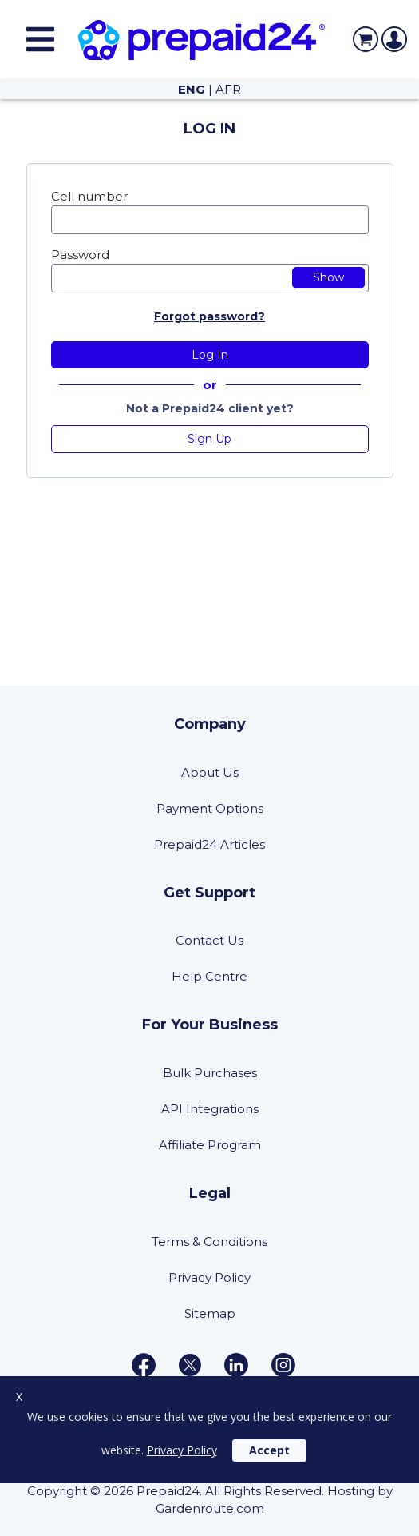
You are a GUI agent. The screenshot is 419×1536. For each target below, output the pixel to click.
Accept (269, 1450)
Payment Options (209, 808)
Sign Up (209, 439)
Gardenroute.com (210, 1508)
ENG (191, 89)
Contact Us (209, 940)
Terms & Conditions (209, 1241)
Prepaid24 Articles (209, 844)
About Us (210, 772)
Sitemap (209, 1313)
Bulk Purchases (210, 1072)
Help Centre (209, 976)
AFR (228, 89)
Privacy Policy (209, 1277)
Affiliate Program (210, 1144)
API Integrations (210, 1108)
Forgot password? (209, 316)
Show (328, 277)
